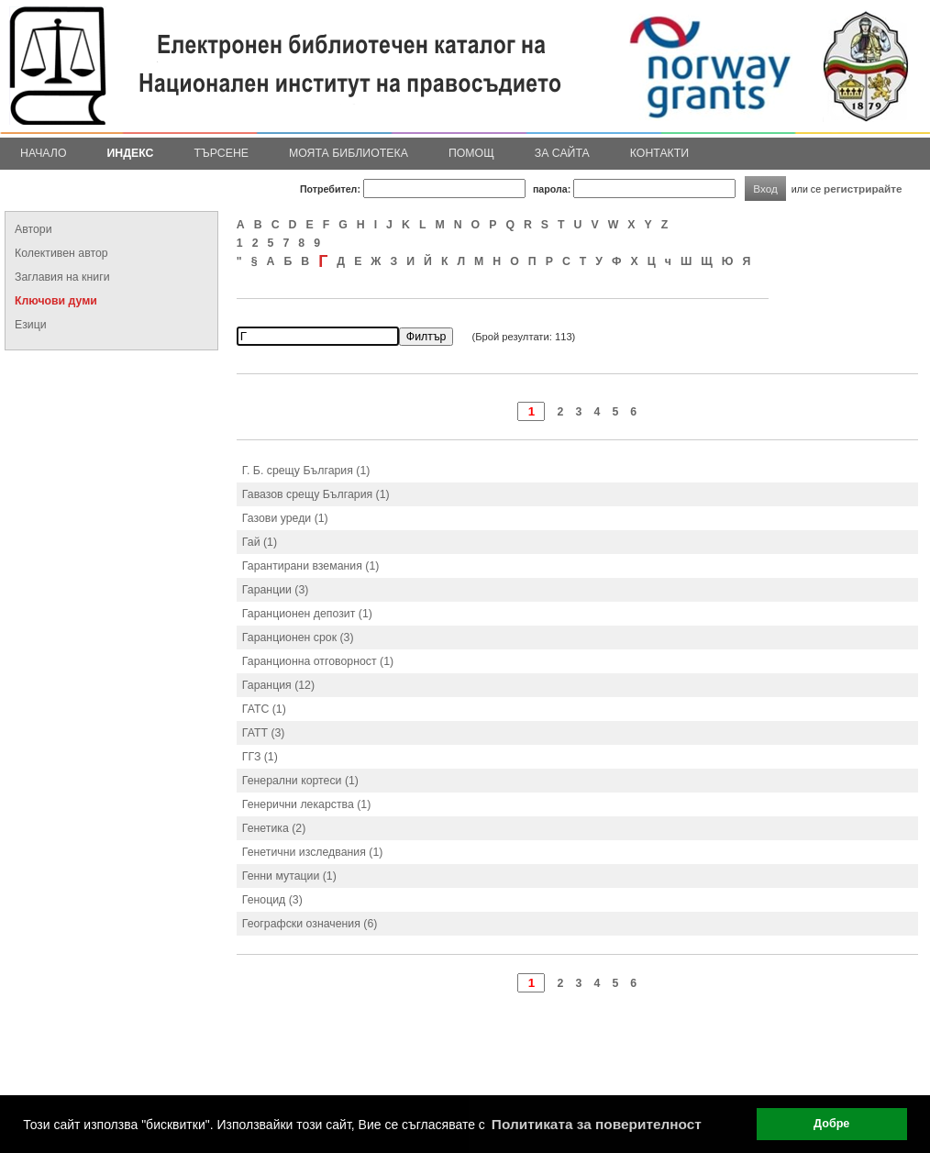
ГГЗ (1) (260, 756)
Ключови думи (56, 300)
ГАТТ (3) (263, 732)
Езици (31, 324)
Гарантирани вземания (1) (311, 566)
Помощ (471, 153)
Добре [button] (831, 1123)
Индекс (130, 153)
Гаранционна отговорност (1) (317, 661)
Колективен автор (61, 253)
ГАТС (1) (264, 709)
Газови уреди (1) (285, 518)
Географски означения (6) (310, 923)
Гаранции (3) (275, 589)
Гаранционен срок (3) (298, 637)
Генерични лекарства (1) (306, 804)
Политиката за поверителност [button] (597, 1124)
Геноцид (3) (272, 899)
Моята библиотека (348, 153)
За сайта (562, 153)
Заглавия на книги (62, 277)
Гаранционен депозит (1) (307, 613)
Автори (33, 229)
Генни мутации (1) (289, 876)
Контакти (659, 153)
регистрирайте (863, 188)
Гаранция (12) (278, 685)
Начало (43, 153)
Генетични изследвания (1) (312, 852)
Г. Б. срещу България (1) (306, 470)
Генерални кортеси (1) (300, 780)
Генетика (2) (273, 828)
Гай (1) (259, 542)
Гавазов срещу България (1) (316, 494)
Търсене (221, 153)
